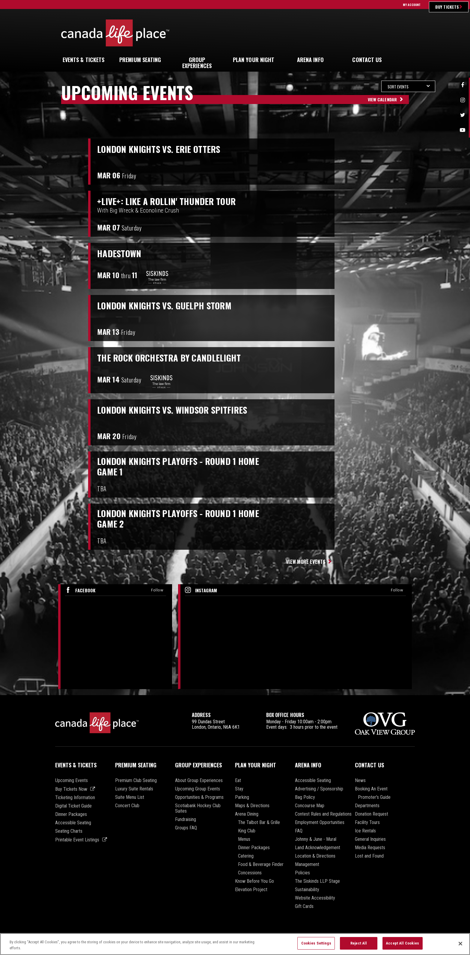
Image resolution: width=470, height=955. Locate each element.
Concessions (250, 873)
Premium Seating (135, 765)
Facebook (462, 85)
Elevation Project (251, 889)
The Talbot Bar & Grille (259, 822)
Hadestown (122, 253)
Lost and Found (369, 856)
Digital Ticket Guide (73, 806)
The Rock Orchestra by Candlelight (178, 357)
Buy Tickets (447, 7)
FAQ (298, 831)
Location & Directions (315, 856)
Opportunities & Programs (199, 797)
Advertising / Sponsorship (319, 789)
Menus (244, 839)
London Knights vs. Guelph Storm (172, 305)
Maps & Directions (252, 805)
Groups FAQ (186, 828)
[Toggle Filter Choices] (365, 86)
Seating (140, 60)
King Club (246, 831)
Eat (238, 780)
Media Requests (370, 847)
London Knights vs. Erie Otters (167, 148)
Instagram (462, 100)
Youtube (462, 130)
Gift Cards (304, 906)
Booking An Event (371, 789)
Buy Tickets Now (71, 789)
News (360, 780)
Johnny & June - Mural (315, 839)
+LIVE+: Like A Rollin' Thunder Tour (174, 201)
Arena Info (308, 765)
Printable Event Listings (77, 840)
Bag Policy (305, 797)
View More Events (306, 561)
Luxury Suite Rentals (134, 789)
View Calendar (382, 99)
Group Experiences (198, 765)
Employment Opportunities (319, 822)
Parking (242, 797)
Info (310, 60)
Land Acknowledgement (317, 847)
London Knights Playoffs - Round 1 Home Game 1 (187, 467)
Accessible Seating (73, 823)
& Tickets (84, 60)
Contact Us (369, 765)
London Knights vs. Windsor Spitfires (181, 409)
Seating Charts (68, 831)
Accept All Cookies (402, 946)
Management (307, 864)
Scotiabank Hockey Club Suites (198, 808)
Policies (302, 873)
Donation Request (371, 814)
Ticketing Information (75, 797)
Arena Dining (246, 814)
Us (367, 60)
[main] (235, 388)
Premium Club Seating (136, 780)
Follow (157, 590)
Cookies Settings (316, 946)
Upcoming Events (71, 780)
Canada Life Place (115, 32)
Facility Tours (367, 822)
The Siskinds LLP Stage (317, 881)
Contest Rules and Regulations (323, 814)
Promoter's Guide (374, 797)
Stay (239, 789)
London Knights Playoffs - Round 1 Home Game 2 (187, 519)
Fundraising (185, 819)
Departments (367, 805)
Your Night (254, 60)
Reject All (358, 946)
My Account (412, 4)
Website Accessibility (315, 898)
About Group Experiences (199, 780)
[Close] (460, 946)
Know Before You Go (254, 881)
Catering (246, 856)
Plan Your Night (255, 765)
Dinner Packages (71, 814)
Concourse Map (309, 805)
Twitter (462, 115)
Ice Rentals (365, 831)
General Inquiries (370, 839)
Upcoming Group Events (197, 789)
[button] (404, 60)
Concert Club (127, 805)
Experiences (197, 63)
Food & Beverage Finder (261, 864)
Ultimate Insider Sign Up (362, 32)
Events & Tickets (76, 765)
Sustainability (307, 889)
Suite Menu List (129, 797)
